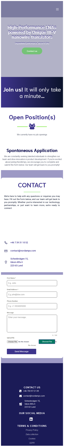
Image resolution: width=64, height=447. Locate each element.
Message (10, 313)
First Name (11, 278)
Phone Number (12, 301)
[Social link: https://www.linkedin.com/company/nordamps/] (32, 419)
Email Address (12, 289)
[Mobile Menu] (57, 9)
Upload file (10, 338)
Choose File (47, 342)
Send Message (21, 351)
